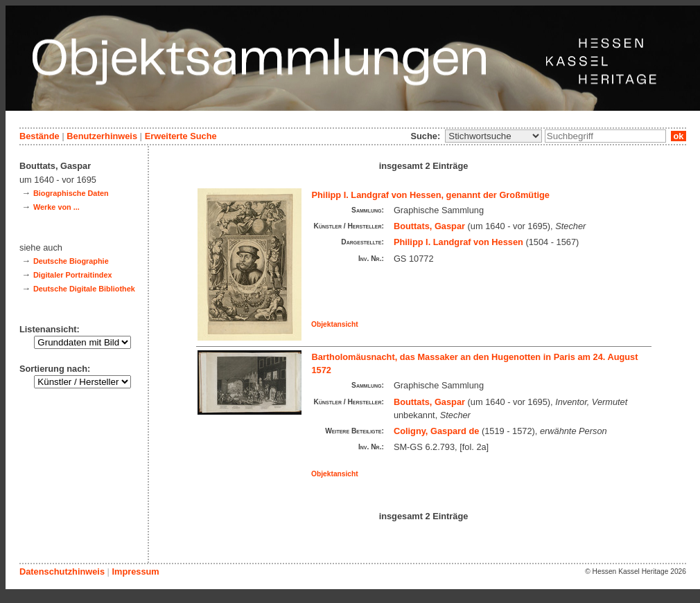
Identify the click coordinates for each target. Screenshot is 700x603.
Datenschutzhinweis (62, 571)
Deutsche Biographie (71, 261)
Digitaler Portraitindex (72, 275)
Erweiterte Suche (181, 136)
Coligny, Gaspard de (437, 431)
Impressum (135, 571)
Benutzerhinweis (102, 136)
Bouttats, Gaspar (429, 226)
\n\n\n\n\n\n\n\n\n (493, 136)
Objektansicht (334, 324)
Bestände (39, 136)
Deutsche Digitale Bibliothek (84, 289)
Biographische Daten (71, 193)
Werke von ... (56, 207)
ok (678, 136)
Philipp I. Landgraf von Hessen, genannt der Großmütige (431, 195)
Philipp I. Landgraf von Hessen (458, 242)
